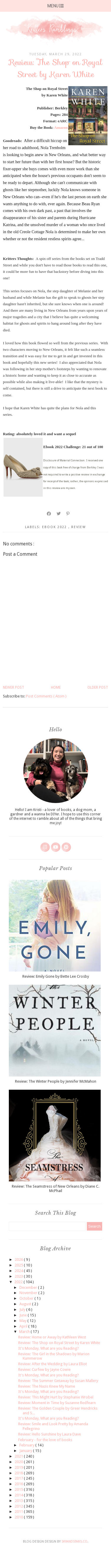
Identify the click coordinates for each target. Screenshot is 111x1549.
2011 (19, 1511)
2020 (19, 1462)
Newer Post (13, 687)
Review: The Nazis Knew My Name (46, 1386)
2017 (19, 1478)
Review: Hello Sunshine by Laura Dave (49, 1434)
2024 (19, 1270)
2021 (19, 1456)
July (22, 1309)
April (23, 1326)
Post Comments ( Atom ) (46, 696)
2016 (19, 1484)
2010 (19, 1517)
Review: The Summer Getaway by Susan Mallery (58, 1380)
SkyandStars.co (74, 1541)
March (25, 1331)
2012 (19, 1506)
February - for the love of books (45, 1440)
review (78, 527)
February (27, 1445)
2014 (19, 1495)
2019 (19, 1467)
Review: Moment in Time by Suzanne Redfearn (57, 1403)
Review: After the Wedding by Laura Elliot (52, 1364)
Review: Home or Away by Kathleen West (52, 1337)
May (23, 1320)
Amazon (61, 127)
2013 (19, 1500)
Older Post (97, 687)
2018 (19, 1473)
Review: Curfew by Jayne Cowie (44, 1369)
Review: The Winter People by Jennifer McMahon (55, 1081)
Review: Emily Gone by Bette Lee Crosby (55, 976)
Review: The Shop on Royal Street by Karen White (59, 1343)
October (26, 1298)
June (23, 1315)
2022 (19, 1282)
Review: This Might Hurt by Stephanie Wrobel (55, 1397)
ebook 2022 (55, 527)
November (28, 1293)
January (26, 1450)
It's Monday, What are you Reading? (48, 1348)
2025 (19, 1265)
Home (56, 687)
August (25, 1304)
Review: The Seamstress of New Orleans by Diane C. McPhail (55, 1188)
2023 (19, 1276)
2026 (19, 1259)
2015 (19, 1489)
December (28, 1287)
